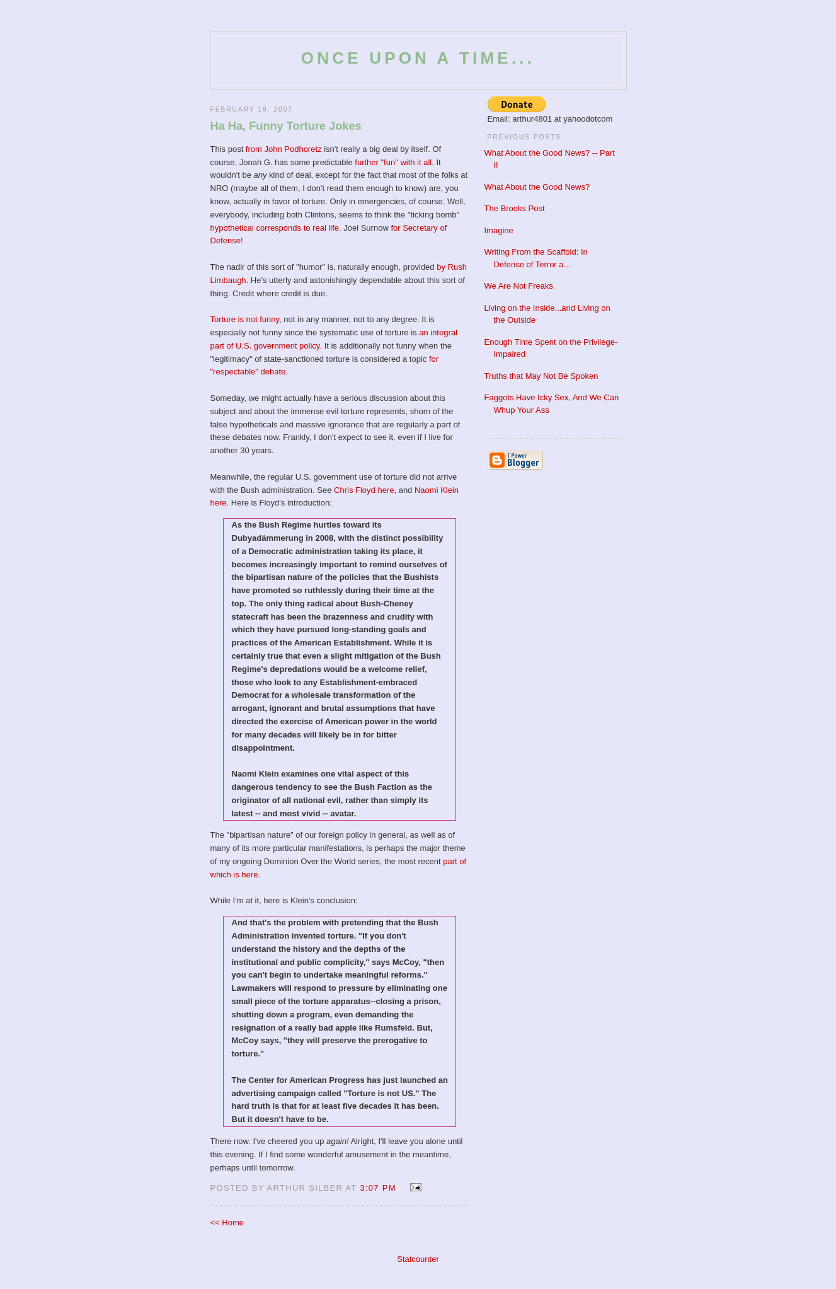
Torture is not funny (245, 319)
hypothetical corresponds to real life (275, 228)
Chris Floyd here (364, 490)
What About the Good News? (537, 187)
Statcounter (418, 1259)
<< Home (227, 1222)
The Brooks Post (514, 208)
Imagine (498, 230)
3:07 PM (378, 1188)
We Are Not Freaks (519, 286)
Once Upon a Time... (418, 58)
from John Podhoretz (284, 149)
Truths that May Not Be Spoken (541, 376)
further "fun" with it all (393, 162)
